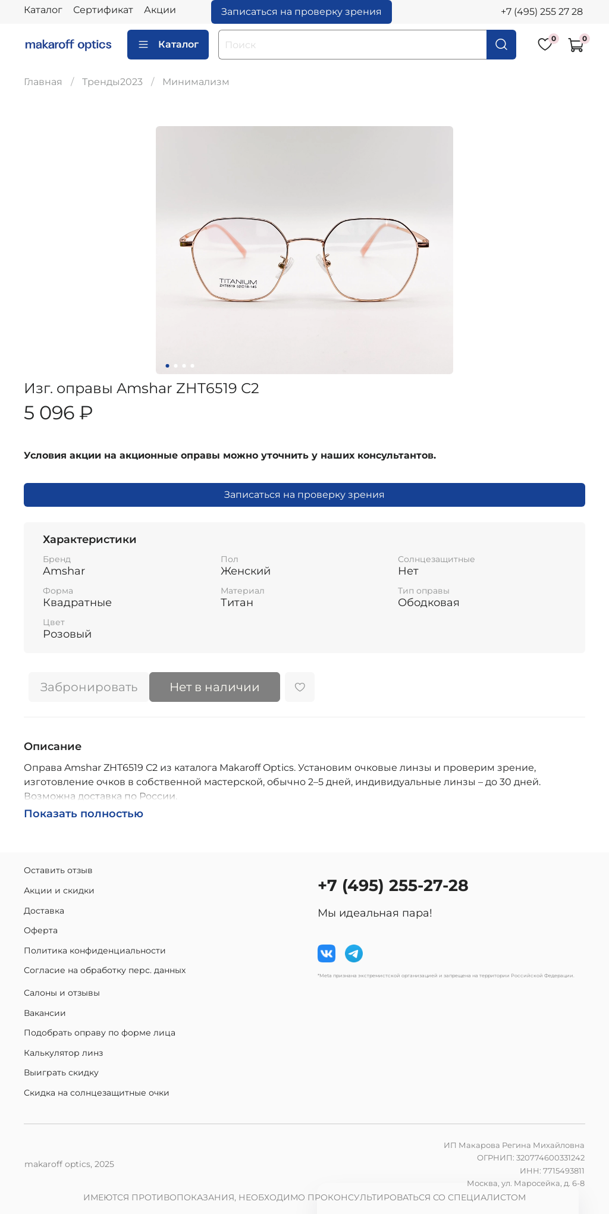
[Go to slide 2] (176, 366)
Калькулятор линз (63, 1052)
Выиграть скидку (61, 1072)
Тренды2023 (112, 81)
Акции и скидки (59, 890)
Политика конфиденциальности (95, 950)
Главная (43, 81)
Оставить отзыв (58, 870)
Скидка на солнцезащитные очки (96, 1092)
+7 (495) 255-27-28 (393, 885)
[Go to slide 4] (192, 366)
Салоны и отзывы (62, 992)
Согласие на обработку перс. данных (105, 970)
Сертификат (103, 9)
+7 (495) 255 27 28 (542, 11)
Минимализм (196, 81)
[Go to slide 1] (167, 366)
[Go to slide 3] (184, 366)
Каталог (43, 9)
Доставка (44, 910)
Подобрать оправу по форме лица (99, 1032)
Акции (160, 9)
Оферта (41, 930)
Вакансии (45, 1013)
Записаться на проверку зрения (301, 11)
